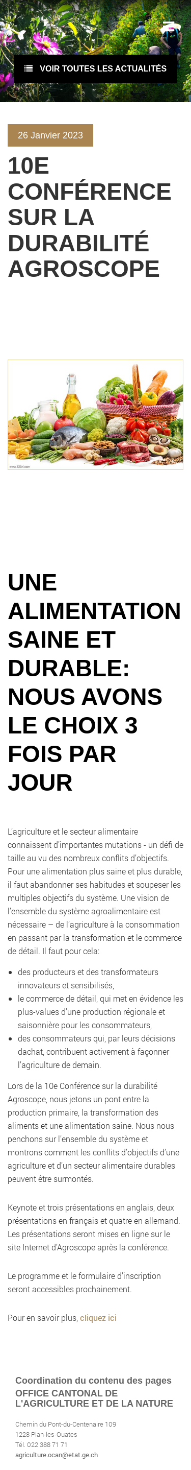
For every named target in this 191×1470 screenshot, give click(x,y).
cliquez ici (98, 1317)
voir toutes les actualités (95, 68)
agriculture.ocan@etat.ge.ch (56, 1454)
